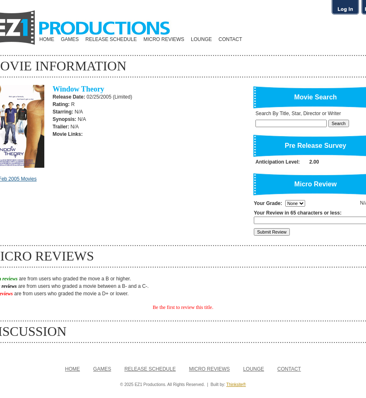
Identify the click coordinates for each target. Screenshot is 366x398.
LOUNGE (201, 39)
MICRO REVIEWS (163, 39)
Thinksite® (236, 384)
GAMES (70, 39)
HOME (46, 39)
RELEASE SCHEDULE (111, 39)
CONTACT (230, 39)
